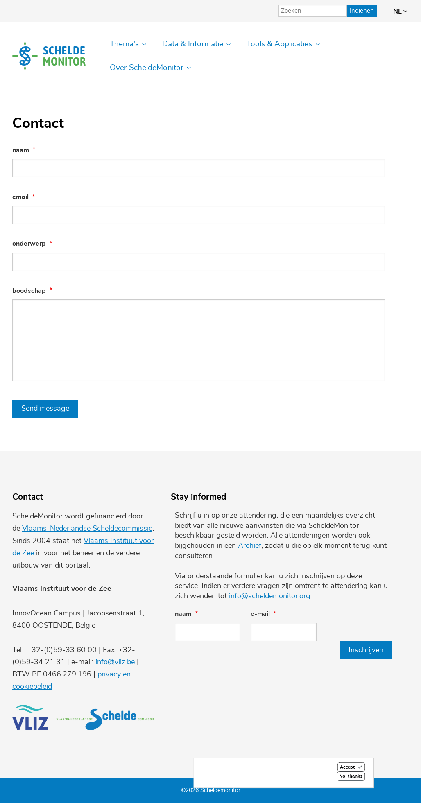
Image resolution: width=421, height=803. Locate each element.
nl (400, 11)
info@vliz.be (115, 662)
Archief (249, 546)
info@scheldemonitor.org (269, 596)
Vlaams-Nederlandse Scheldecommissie (87, 528)
